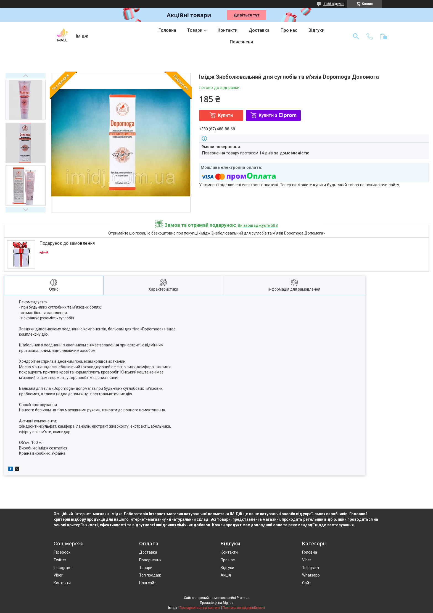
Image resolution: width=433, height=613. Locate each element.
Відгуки (316, 30)
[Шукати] (355, 36)
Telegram (310, 567)
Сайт (306, 583)
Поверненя (241, 41)
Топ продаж (150, 575)
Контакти (227, 30)
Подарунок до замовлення (67, 243)
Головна (167, 30)
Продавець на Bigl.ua (216, 603)
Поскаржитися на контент (199, 608)
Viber (58, 575)
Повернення (150, 560)
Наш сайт (147, 583)
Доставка (259, 30)
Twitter (60, 560)
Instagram (63, 567)
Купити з (278, 115)
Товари (194, 30)
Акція (226, 575)
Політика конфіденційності (244, 608)
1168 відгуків (333, 4)
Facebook (62, 552)
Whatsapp (311, 575)
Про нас (289, 30)
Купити (225, 115)
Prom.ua (243, 598)
